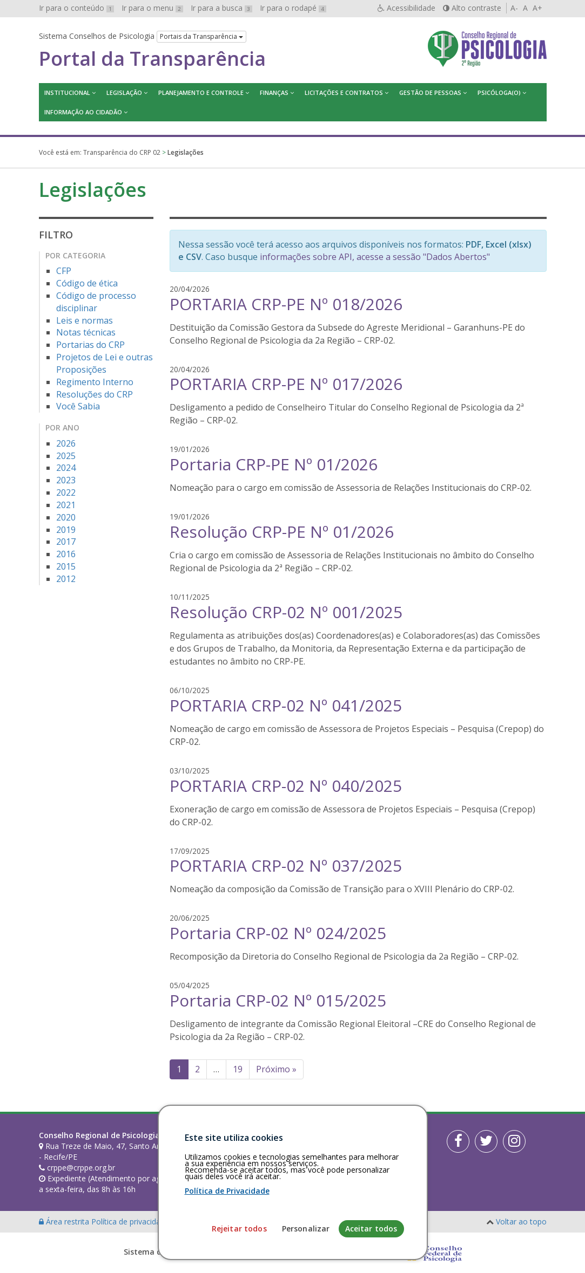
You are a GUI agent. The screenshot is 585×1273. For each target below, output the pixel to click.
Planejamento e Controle (201, 92)
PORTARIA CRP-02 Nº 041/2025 (286, 705)
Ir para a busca (221, 8)
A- (514, 8)
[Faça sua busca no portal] (326, 1139)
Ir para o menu (152, 8)
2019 (66, 530)
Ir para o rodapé (293, 8)
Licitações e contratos (344, 92)
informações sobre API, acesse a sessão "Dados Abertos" (375, 257)
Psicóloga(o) (499, 92)
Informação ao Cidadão (83, 112)
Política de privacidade (131, 1221)
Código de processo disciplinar (96, 302)
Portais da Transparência (201, 36)
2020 (66, 517)
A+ (537, 8)
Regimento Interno (94, 382)
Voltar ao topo (521, 1221)
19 (238, 1069)
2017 (66, 541)
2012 (66, 579)
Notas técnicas (86, 332)
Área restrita (65, 1221)
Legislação (124, 92)
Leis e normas (84, 320)
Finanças (274, 92)
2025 (66, 456)
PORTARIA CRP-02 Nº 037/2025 (286, 865)
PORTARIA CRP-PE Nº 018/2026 (286, 304)
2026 (66, 443)
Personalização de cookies (218, 1221)
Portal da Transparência (152, 59)
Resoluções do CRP (94, 394)
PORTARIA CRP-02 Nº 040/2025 (286, 786)
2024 (66, 468)
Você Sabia (78, 406)
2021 (66, 505)
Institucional (67, 92)
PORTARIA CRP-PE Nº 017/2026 (286, 384)
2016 (66, 554)
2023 (66, 480)
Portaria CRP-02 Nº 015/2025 (278, 1000)
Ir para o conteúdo (76, 8)
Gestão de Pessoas (430, 92)
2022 (66, 492)
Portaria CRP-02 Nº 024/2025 (278, 933)
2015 (66, 566)
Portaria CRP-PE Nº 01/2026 (274, 464)
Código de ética (87, 283)
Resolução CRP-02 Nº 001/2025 (286, 612)
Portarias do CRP (90, 345)
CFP (63, 271)
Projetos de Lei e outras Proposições (104, 363)
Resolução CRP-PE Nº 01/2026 (282, 532)
